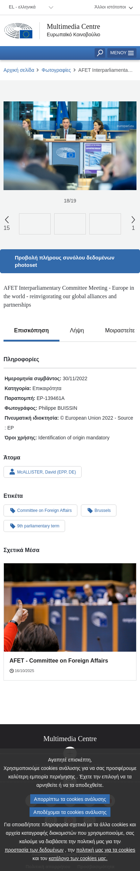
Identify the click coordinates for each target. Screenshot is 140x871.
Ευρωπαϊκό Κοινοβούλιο (73, 34)
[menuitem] (30, 7)
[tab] (31, 330)
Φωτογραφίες (56, 70)
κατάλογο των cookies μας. (78, 858)
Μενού (122, 52)
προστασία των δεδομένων (34, 850)
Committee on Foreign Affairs (40, 510)
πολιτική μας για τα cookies (105, 850)
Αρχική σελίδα (19, 70)
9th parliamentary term (34, 525)
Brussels (99, 510)
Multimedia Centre (73, 26)
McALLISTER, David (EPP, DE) (42, 472)
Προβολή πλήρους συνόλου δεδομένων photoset (64, 261)
